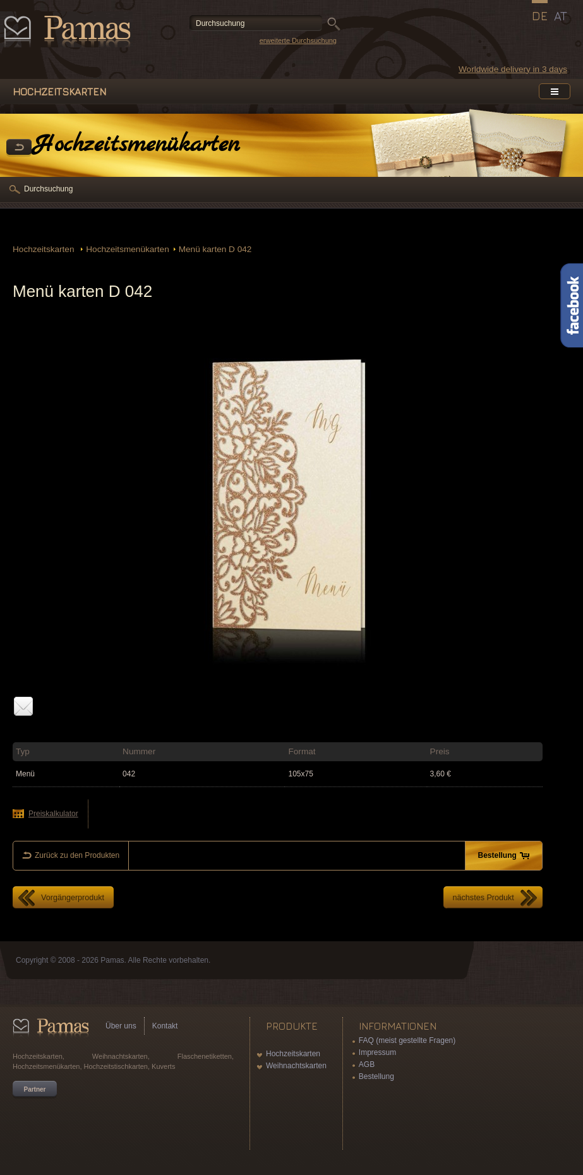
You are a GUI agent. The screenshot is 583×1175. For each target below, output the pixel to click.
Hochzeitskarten (44, 249)
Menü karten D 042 (215, 249)
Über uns (120, 1025)
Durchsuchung (48, 188)
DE (540, 16)
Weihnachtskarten (296, 1065)
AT (560, 16)
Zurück (19, 148)
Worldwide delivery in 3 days (513, 69)
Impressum (377, 1052)
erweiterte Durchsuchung (298, 40)
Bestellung (376, 1076)
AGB (367, 1064)
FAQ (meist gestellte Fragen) (407, 1040)
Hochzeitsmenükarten (127, 249)
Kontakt (165, 1025)
